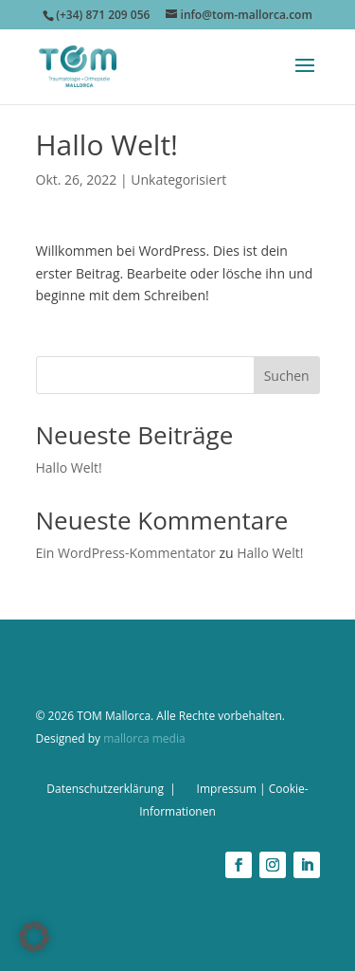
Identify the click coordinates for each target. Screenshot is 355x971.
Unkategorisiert (178, 180)
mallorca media (143, 738)
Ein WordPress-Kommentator (126, 553)
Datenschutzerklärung (105, 789)
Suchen (287, 376)
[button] (34, 937)
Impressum (227, 789)
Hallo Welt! (69, 468)
